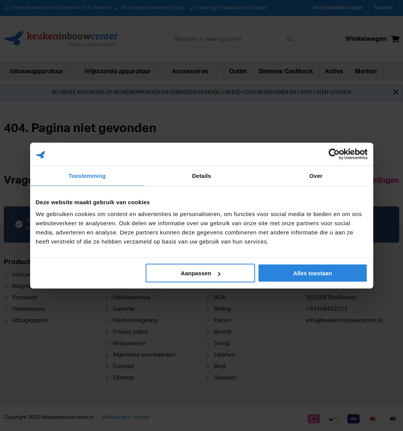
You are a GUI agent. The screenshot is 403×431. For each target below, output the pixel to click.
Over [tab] (316, 175)
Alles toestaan (312, 273)
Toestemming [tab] (87, 175)
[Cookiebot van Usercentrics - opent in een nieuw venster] (334, 154)
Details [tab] (201, 175)
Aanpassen (200, 273)
